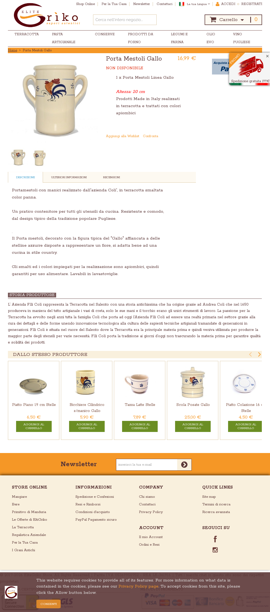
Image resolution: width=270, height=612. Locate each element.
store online (29, 487)
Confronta (150, 136)
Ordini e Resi (149, 545)
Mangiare (19, 497)
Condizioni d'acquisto (92, 512)
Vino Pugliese (241, 38)
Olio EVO (210, 38)
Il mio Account (151, 537)
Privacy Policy (151, 512)
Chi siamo (147, 497)
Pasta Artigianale (63, 38)
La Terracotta (23, 527)
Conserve (105, 34)
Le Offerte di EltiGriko (29, 520)
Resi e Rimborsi (87, 504)
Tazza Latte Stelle (140, 404)
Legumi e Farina (179, 38)
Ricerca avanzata (216, 512)
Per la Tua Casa (25, 542)
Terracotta (27, 34)
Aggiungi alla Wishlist (122, 136)
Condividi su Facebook (182, 136)
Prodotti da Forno (140, 38)
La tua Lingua (198, 4)
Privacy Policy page (138, 586)
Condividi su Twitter (192, 136)
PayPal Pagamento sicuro (96, 520)
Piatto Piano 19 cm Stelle (34, 404)
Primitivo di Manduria (29, 512)
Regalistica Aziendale (29, 535)
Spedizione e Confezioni (94, 497)
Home (12, 50)
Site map (209, 497)
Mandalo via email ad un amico (171, 136)
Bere (16, 504)
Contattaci (147, 504)
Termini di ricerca (216, 504)
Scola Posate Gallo (193, 404)
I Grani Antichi (23, 550)
